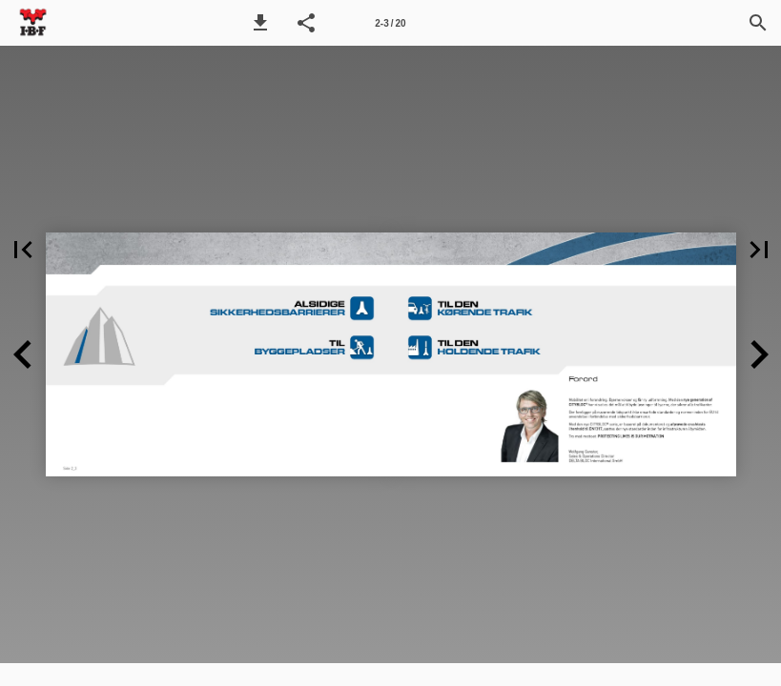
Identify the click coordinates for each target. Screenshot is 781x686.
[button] (260, 23)
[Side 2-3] (391, 23)
